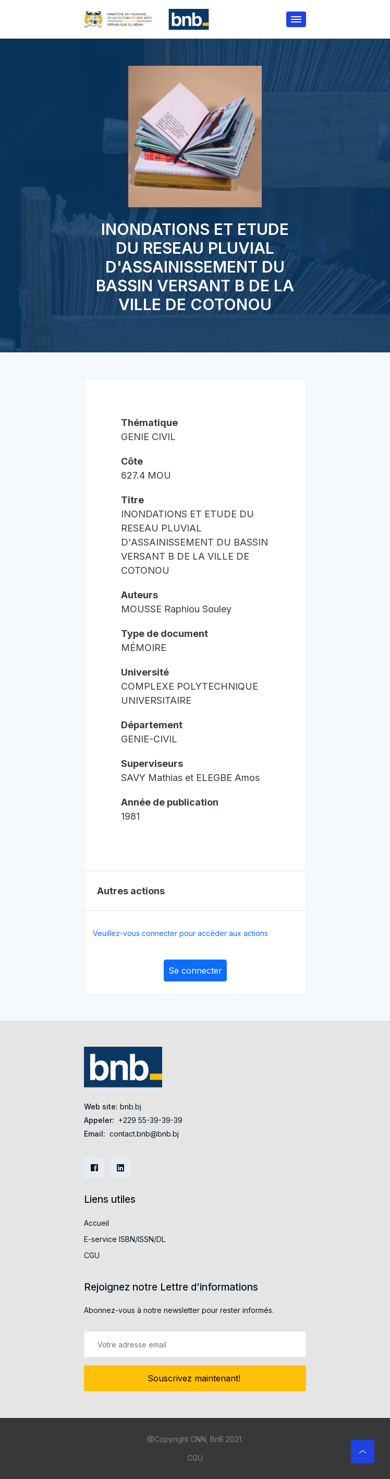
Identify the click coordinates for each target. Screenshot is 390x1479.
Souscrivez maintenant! (195, 1378)
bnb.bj (130, 1106)
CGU (92, 1255)
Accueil (96, 1222)
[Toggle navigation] (296, 19)
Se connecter (195, 970)
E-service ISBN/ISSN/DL (124, 1239)
